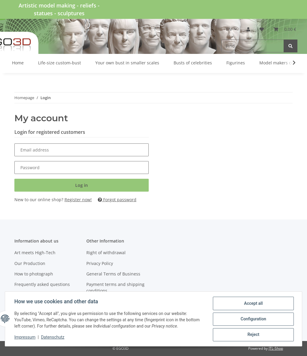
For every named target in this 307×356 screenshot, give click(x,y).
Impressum (25, 337)
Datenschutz (53, 337)
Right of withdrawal (106, 252)
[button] (248, 29)
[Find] (252, 46)
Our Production (29, 263)
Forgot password (117, 199)
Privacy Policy (99, 263)
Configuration (253, 319)
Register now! (78, 199)
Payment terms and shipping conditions (115, 287)
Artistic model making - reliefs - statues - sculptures (59, 9)
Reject (253, 334)
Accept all (253, 303)
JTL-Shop (276, 348)
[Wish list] (262, 29)
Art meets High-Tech (34, 252)
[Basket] (285, 29)
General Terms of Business (113, 274)
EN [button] (229, 29)
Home (18, 63)
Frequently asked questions (42, 284)
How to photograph (33, 274)
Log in (81, 185)
